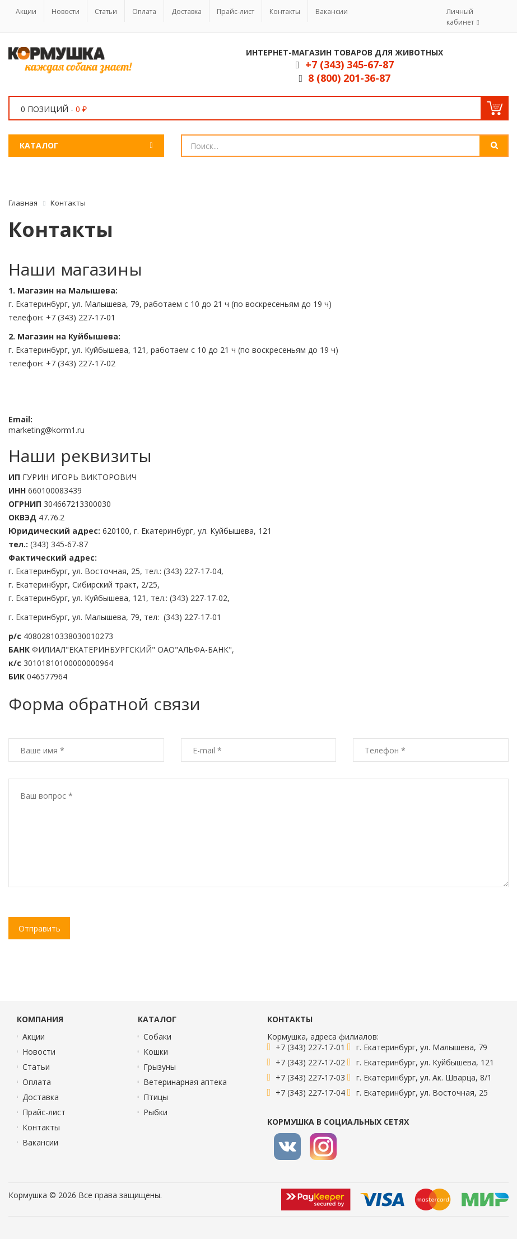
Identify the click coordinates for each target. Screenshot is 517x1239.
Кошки (155, 1051)
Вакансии (331, 11)
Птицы (155, 1097)
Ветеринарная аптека (185, 1082)
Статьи (106, 11)
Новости (66, 11)
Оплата (144, 11)
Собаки (157, 1036)
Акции (26, 11)
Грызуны (159, 1066)
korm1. (64, 430)
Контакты (284, 11)
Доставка (186, 11)
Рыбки (155, 1112)
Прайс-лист (235, 11)
